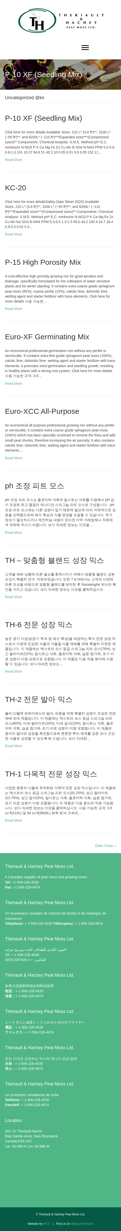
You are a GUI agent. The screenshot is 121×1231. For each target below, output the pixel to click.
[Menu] (85, 47)
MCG (46, 1224)
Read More (13, 160)
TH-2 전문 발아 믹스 (39, 699)
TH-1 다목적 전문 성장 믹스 (51, 774)
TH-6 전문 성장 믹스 (39, 624)
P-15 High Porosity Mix (43, 262)
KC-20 (15, 188)
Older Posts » (105, 846)
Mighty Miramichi (82, 1224)
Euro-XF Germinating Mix (47, 337)
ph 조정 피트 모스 (34, 486)
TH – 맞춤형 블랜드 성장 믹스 (54, 560)
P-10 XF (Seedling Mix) (43, 118)
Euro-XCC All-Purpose (42, 411)
